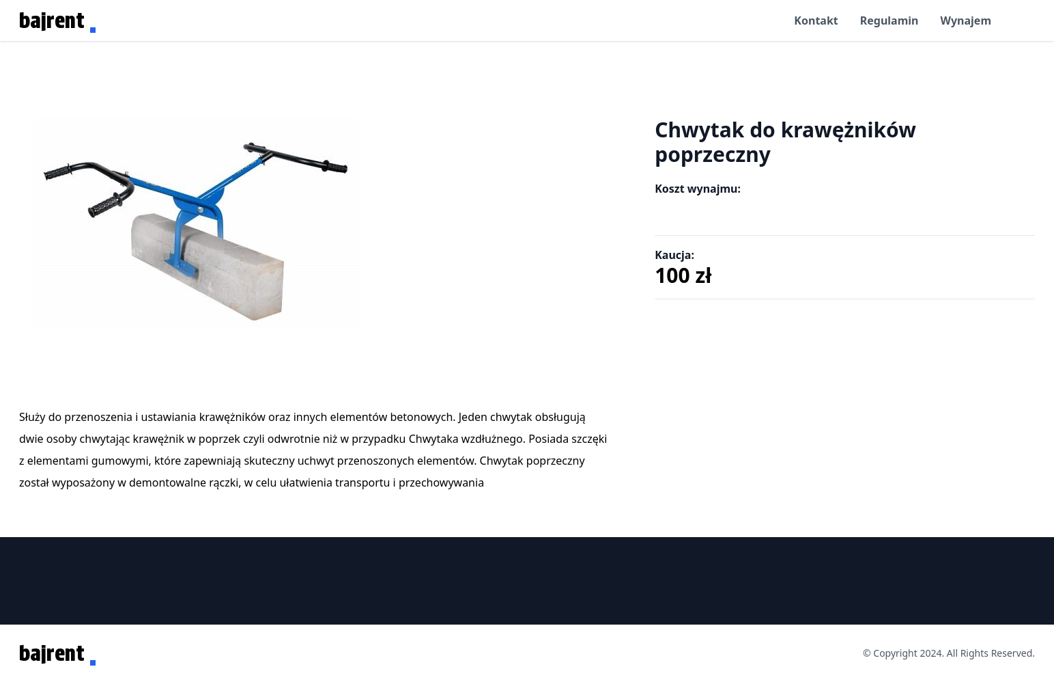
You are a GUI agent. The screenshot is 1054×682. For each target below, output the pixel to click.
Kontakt (816, 20)
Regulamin (889, 20)
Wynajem (965, 20)
